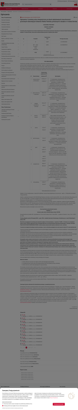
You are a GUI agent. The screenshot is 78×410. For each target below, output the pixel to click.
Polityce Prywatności (54, 397)
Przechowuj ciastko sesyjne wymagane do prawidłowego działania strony (17, 403)
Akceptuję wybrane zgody (58, 404)
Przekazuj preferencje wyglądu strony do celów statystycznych (15, 405)
